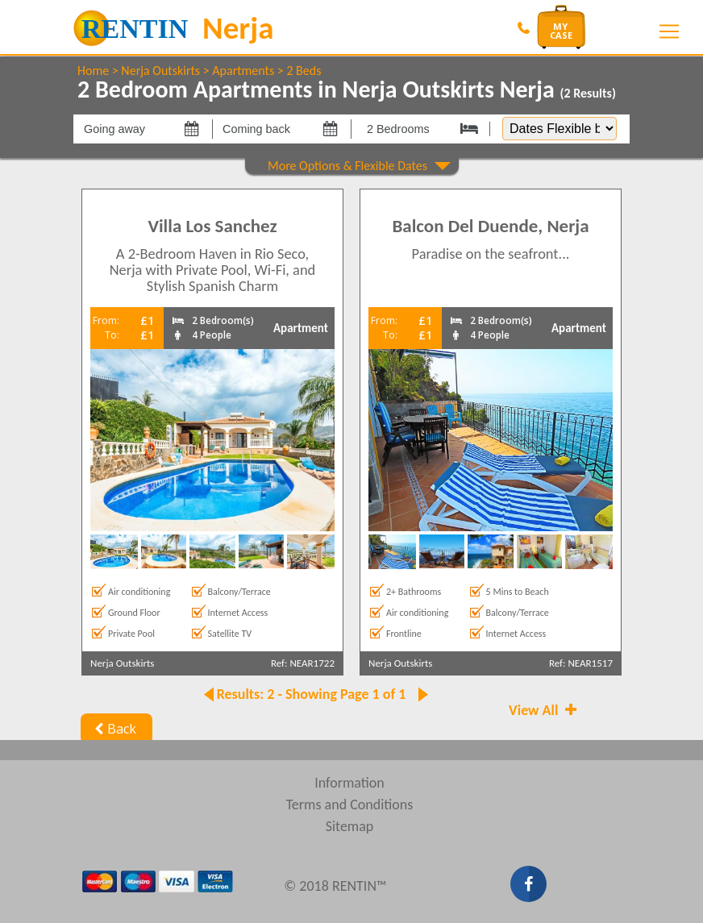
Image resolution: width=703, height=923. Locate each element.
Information (349, 783)
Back (113, 729)
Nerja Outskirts (160, 70)
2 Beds (303, 70)
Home (93, 70)
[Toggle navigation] (669, 31)
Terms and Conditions (350, 804)
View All (544, 710)
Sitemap (350, 826)
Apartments (243, 70)
